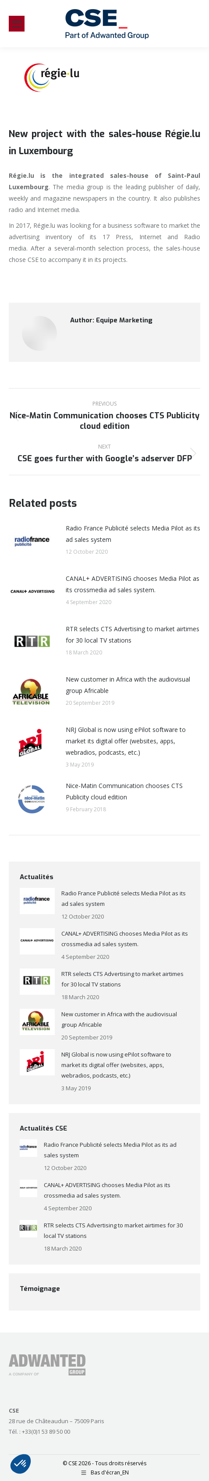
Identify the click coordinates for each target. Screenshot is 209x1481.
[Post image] (33, 542)
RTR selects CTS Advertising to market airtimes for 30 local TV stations (132, 634)
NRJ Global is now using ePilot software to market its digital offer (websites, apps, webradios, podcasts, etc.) (126, 740)
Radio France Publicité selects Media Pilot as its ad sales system (133, 534)
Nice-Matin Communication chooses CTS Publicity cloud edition (124, 791)
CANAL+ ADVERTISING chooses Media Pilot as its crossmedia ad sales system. (132, 584)
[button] (20, 1463)
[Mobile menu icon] (17, 24)
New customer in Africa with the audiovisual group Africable (128, 685)
